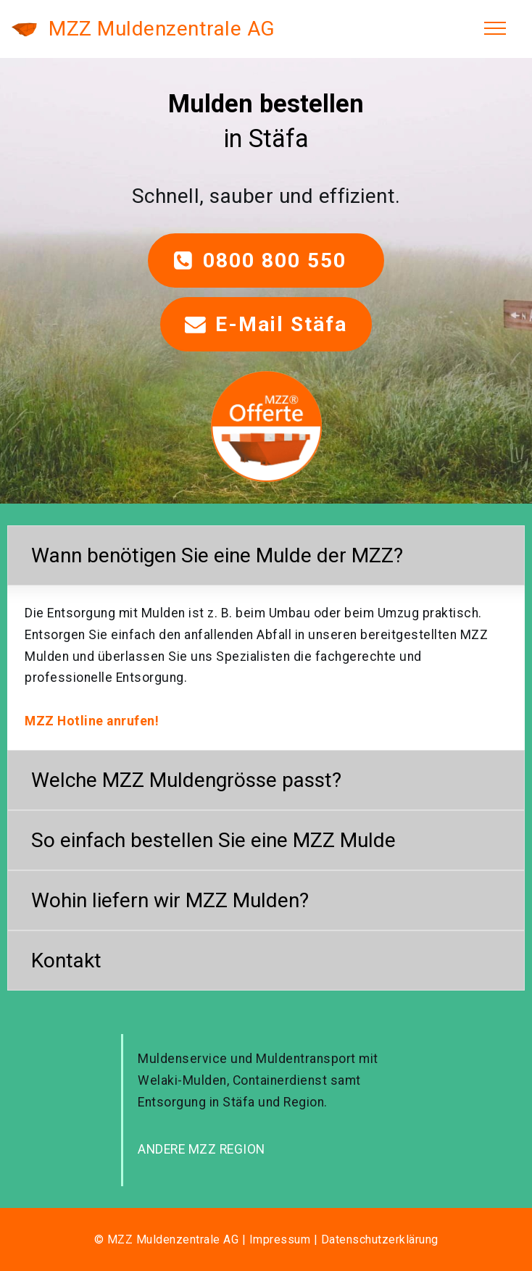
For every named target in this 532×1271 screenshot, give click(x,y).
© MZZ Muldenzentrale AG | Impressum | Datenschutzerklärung (266, 1239)
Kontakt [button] (66, 960)
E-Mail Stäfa (266, 324)
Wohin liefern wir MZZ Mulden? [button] (170, 900)
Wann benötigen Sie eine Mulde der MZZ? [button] (217, 555)
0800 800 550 (266, 260)
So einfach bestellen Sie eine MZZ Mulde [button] (213, 840)
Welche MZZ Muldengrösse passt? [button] (186, 780)
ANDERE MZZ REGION (201, 1149)
